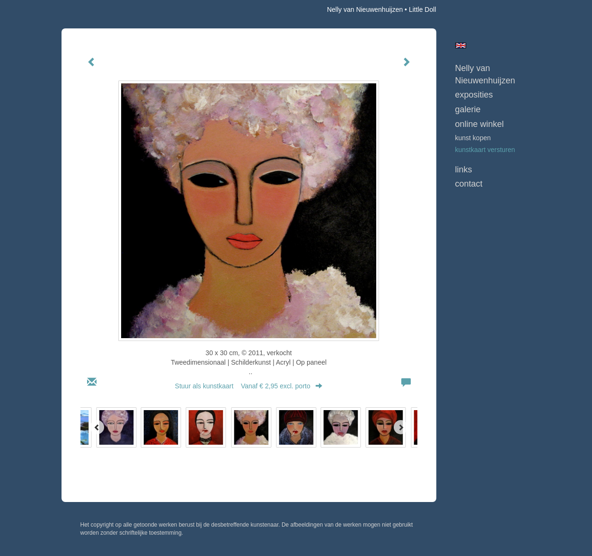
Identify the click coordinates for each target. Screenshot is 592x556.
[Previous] (97, 427)
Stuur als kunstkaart (249, 386)
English (460, 45)
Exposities (474, 94)
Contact (469, 183)
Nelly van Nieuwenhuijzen (365, 9)
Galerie (468, 109)
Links (463, 169)
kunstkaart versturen (485, 149)
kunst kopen (473, 138)
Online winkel (479, 124)
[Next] (401, 427)
